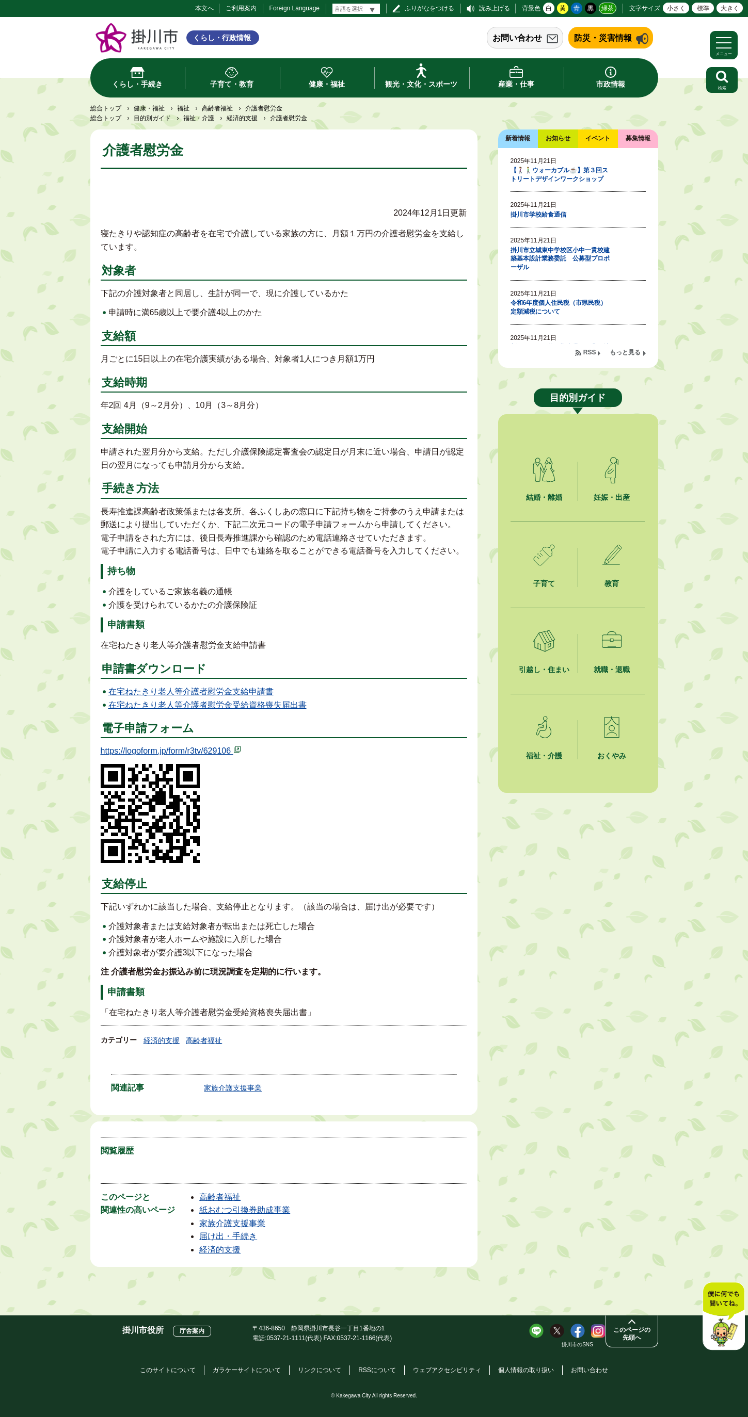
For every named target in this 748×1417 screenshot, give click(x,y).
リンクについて (319, 1370)
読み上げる (494, 8)
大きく (730, 8)
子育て (544, 583)
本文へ (204, 8)
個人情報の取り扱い (526, 1370)
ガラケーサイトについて (247, 1370)
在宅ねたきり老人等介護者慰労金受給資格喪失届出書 (207, 705)
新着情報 (517, 138)
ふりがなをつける (429, 8)
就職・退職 (612, 669)
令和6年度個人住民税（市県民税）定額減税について (559, 307)
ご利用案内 (241, 8)
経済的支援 (242, 118)
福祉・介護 (198, 118)
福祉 (183, 108)
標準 (703, 8)
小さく (676, 8)
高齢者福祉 (217, 108)
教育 (611, 583)
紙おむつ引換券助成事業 (244, 1210)
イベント (597, 138)
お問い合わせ (517, 38)
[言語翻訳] (356, 9)
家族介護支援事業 (233, 1088)
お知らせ (558, 138)
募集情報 (638, 138)
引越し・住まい (544, 669)
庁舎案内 (192, 1330)
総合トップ (105, 108)
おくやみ (611, 756)
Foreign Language (294, 8)
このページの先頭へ (631, 1333)
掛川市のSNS (577, 1344)
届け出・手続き (228, 1236)
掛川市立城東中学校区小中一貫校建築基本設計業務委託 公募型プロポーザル (560, 259)
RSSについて (377, 1370)
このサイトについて (168, 1370)
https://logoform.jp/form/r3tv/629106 (171, 750)
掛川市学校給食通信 (538, 214)
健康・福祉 (149, 108)
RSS (589, 352)
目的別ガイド (152, 118)
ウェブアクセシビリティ (447, 1370)
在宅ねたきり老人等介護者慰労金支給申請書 (191, 691)
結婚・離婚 (544, 497)
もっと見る (625, 352)
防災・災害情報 (603, 38)
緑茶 (607, 8)
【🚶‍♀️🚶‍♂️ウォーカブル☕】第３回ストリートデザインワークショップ (559, 175)
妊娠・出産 (612, 497)
